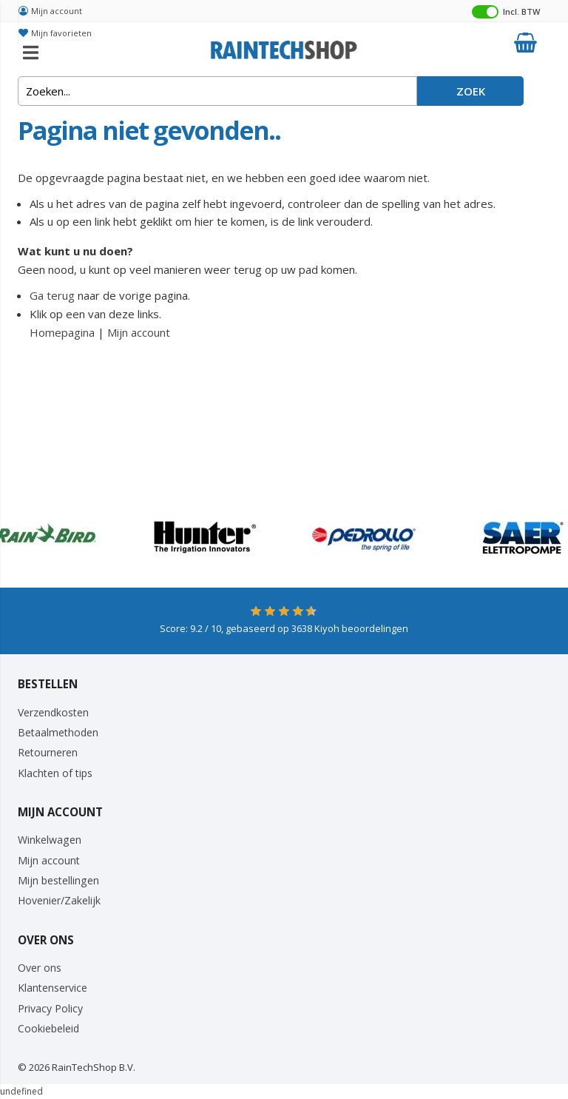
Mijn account (56, 10)
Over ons (39, 968)
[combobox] (217, 91)
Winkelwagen (49, 840)
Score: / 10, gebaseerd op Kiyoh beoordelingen (284, 628)
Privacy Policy (50, 1008)
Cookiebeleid (48, 1028)
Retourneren (48, 752)
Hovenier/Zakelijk (59, 900)
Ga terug (52, 295)
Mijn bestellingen (58, 880)
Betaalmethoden (58, 732)
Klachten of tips (55, 773)
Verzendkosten (53, 712)
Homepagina (62, 332)
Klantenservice (52, 988)
